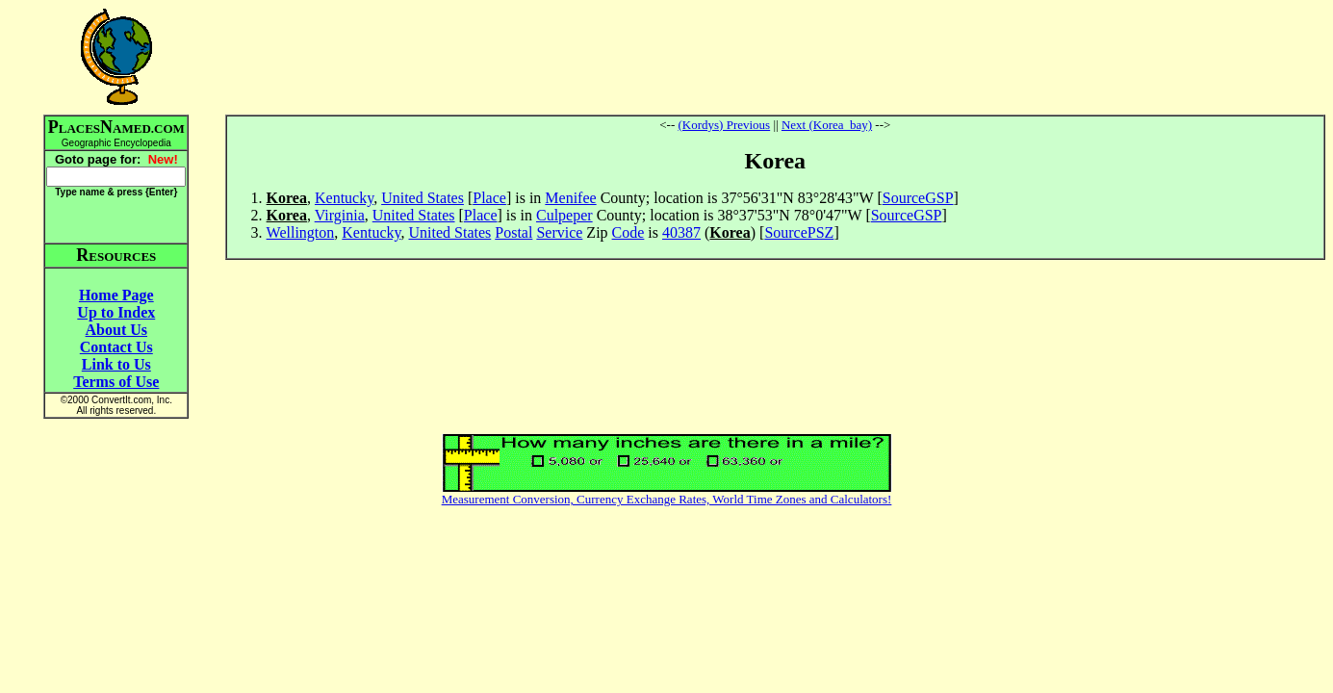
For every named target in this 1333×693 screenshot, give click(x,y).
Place (489, 198)
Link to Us (116, 364)
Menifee (570, 198)
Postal (513, 232)
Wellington (301, 232)
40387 (681, 232)
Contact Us (116, 347)
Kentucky (344, 198)
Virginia (340, 215)
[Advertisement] (774, 56)
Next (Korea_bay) (827, 124)
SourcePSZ (798, 232)
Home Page (116, 295)
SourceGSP (918, 198)
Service (559, 232)
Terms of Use (116, 381)
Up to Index (116, 312)
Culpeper (564, 215)
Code (628, 232)
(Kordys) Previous (724, 124)
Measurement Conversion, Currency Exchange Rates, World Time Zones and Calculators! (667, 499)
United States (422, 198)
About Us (116, 329)
